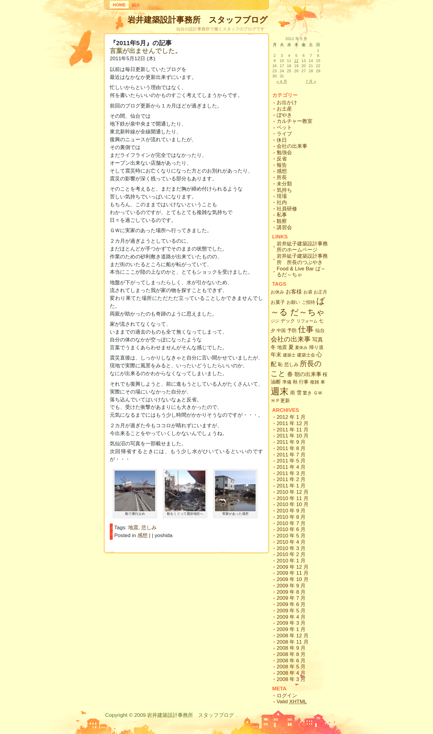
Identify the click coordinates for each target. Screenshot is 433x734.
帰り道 (316, 347)
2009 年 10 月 (293, 579)
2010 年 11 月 (293, 498)
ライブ (284, 134)
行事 (304, 381)
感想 (142, 535)
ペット (284, 127)
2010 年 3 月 (291, 548)
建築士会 (306, 355)
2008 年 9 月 (291, 648)
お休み (277, 291)
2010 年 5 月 (291, 536)
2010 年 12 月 (293, 492)
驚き (307, 392)
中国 (281, 330)
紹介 (136, 5)
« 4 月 (282, 81)
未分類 (284, 184)
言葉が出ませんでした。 (145, 50)
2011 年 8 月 (291, 448)
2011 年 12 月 (293, 423)
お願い (293, 302)
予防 (292, 330)
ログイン (287, 695)
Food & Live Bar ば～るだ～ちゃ (301, 272)
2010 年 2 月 (291, 554)
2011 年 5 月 (291, 461)
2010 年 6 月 (291, 529)
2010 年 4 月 (291, 542)
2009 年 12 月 (293, 567)
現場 (282, 196)
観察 (282, 221)
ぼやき (284, 115)
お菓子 (278, 302)
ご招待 (308, 302)
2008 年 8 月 (291, 654)
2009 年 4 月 (291, 617)
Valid (292, 701)
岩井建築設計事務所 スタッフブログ (197, 19)
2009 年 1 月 (291, 629)
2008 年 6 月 (291, 661)
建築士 (289, 355)
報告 (282, 165)
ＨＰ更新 (280, 400)
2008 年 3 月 (291, 679)
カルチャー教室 (294, 121)
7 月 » (311, 81)
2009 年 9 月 (291, 586)
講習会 (284, 227)
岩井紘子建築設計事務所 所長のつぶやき (302, 259)
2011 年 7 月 (291, 455)
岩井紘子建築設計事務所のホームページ (302, 247)
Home (119, 4)
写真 (317, 340)
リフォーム (307, 321)
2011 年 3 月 (291, 473)
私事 (282, 215)
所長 (282, 177)
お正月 (320, 292)
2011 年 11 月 (293, 430)
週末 (280, 391)
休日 (282, 140)
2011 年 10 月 (293, 436)
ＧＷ (317, 392)
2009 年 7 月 (291, 598)
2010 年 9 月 (291, 511)
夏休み (301, 347)
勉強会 (284, 152)
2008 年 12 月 (293, 636)
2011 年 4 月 (291, 467)
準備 (286, 381)
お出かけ (287, 102)
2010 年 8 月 (291, 517)
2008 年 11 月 (293, 642)
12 (296, 60)
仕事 (306, 329)
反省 (282, 159)
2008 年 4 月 (291, 673)
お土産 (284, 109)
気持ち (284, 190)
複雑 (314, 382)
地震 (133, 527)
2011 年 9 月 (291, 442)
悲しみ (149, 527)
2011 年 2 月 (291, 479)
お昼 (307, 291)
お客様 (294, 291)
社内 (282, 202)
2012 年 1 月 (291, 417)
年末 (276, 355)
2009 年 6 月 (291, 604)
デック (288, 320)
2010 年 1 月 (291, 561)
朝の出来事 (307, 374)
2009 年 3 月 (291, 623)
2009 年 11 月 (293, 573)
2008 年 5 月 (291, 667)
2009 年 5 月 (291, 611)
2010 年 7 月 (291, 523)
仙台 (320, 330)
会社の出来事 (292, 146)
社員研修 (287, 209)
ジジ (275, 321)
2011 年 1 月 (291, 486)
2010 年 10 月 (293, 504)
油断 (276, 382)
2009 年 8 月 (291, 592)
